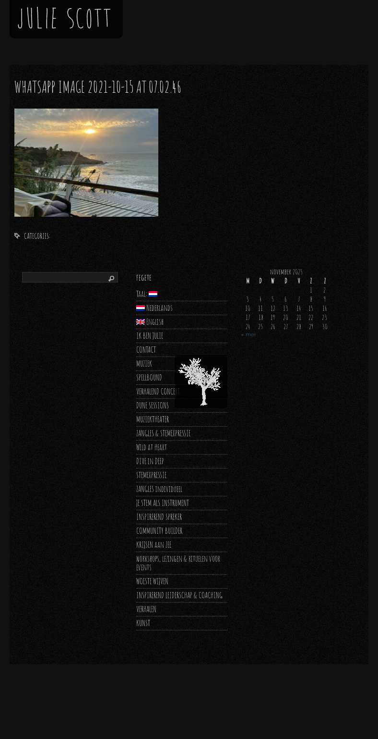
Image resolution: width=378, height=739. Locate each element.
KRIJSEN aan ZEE (153, 545)
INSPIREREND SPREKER (159, 517)
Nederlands (154, 308)
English (150, 322)
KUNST (143, 623)
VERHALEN (146, 609)
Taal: (146, 294)
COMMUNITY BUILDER (159, 531)
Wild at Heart (151, 447)
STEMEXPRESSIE (151, 475)
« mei (248, 334)
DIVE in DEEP (150, 461)
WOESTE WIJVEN (152, 581)
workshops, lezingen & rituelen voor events (178, 563)
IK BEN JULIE (149, 336)
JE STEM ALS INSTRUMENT (162, 503)
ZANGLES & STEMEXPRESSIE (163, 433)
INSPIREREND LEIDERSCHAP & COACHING (179, 595)
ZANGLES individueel (159, 489)
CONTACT (146, 350)
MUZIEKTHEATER (152, 419)
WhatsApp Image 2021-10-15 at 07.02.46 (97, 87)
